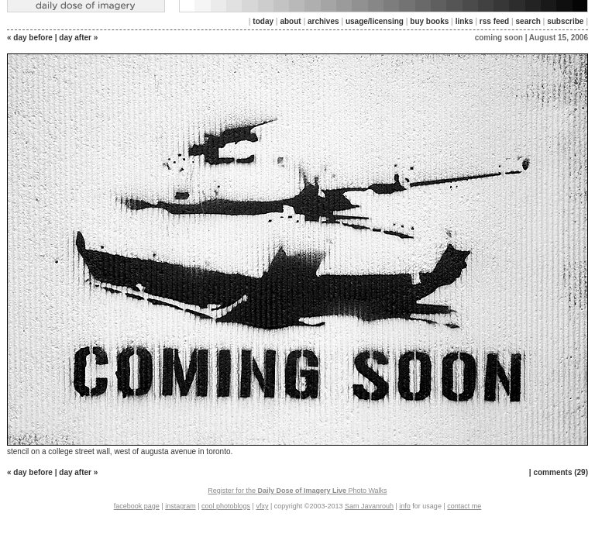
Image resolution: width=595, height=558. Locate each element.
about (290, 21)
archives (323, 21)
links (464, 21)
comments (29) (560, 472)
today (263, 21)
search (528, 21)
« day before (30, 37)
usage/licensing (375, 21)
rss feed (494, 21)
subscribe (565, 21)
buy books (429, 21)
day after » (78, 37)
